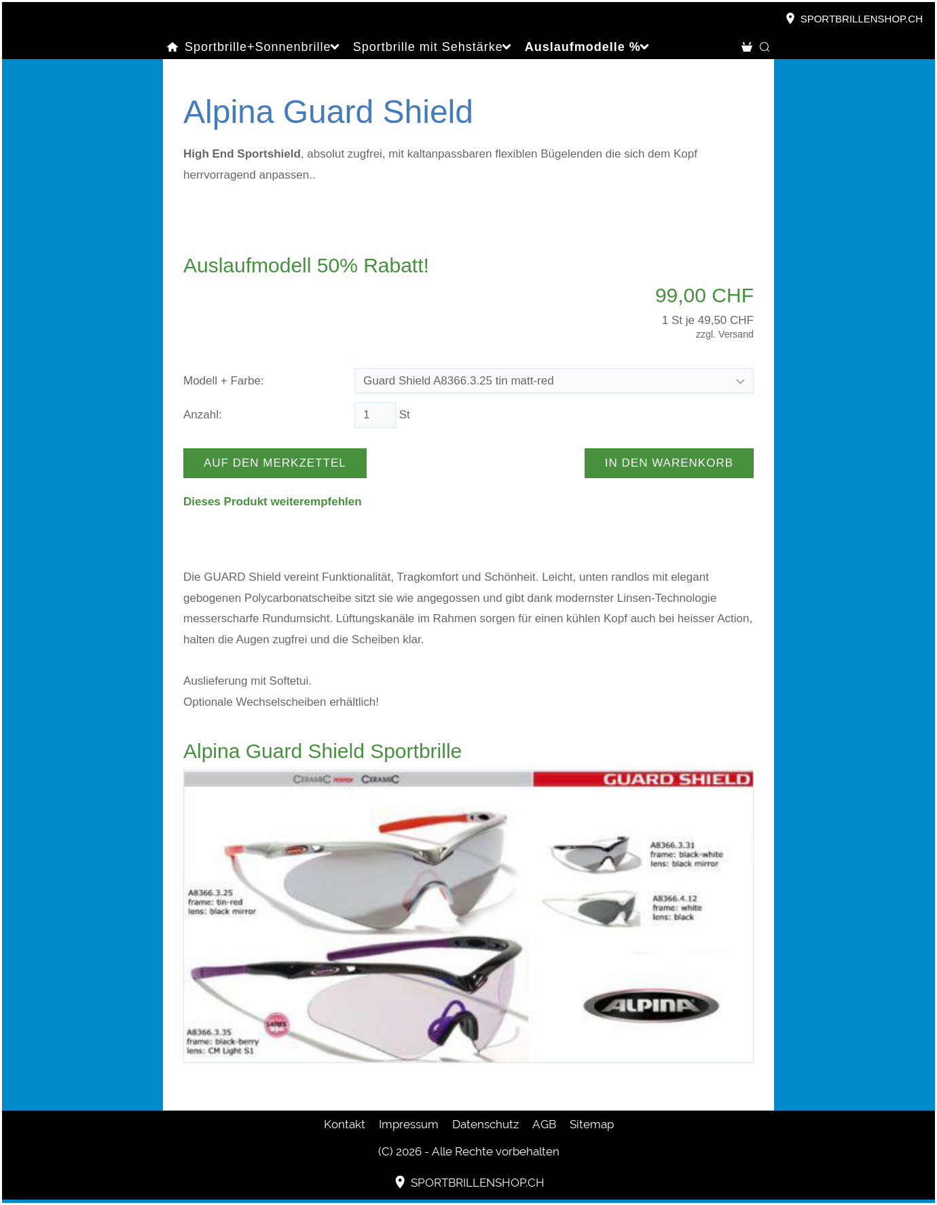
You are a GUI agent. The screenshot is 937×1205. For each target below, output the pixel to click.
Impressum (409, 1124)
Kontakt (344, 1124)
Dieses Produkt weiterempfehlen (272, 501)
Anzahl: (202, 414)
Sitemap (592, 1124)
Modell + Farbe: (223, 380)
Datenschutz (485, 1124)
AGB (544, 1124)
